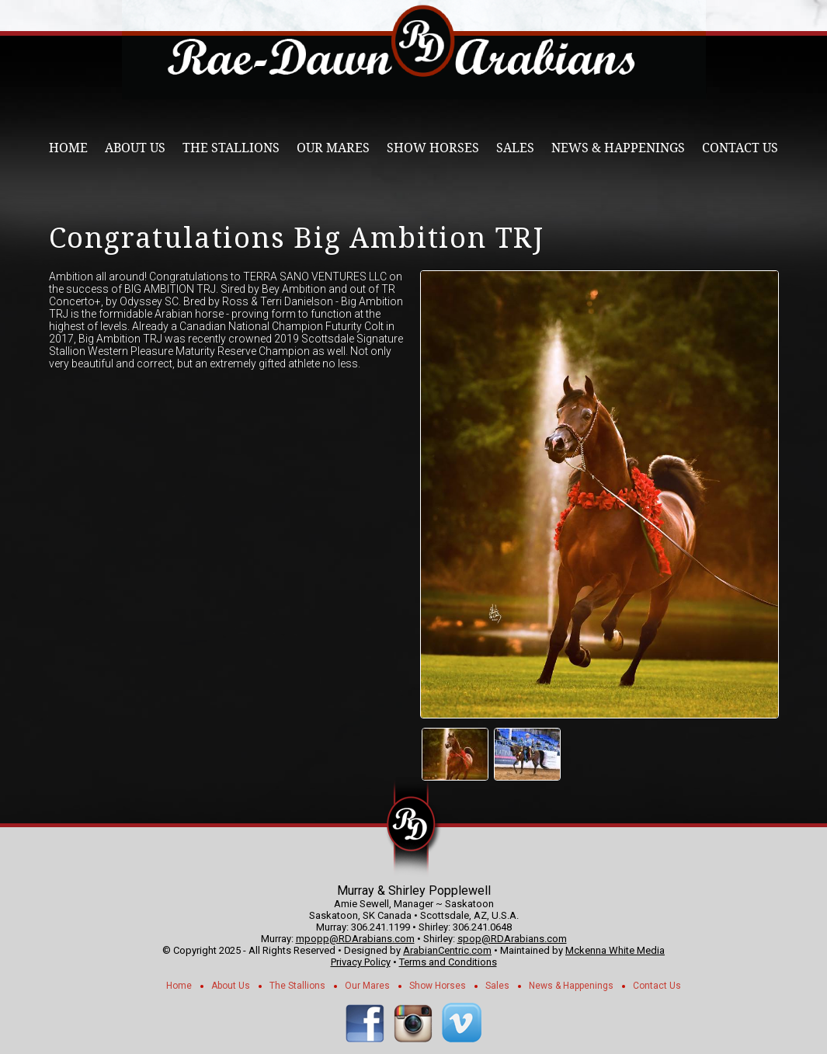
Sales (515, 148)
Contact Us (740, 148)
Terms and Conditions (448, 962)
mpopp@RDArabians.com (355, 938)
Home (68, 148)
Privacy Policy (361, 962)
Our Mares (333, 148)
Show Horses (433, 148)
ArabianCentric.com (447, 950)
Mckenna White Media (615, 950)
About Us (135, 148)
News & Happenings (618, 148)
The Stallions (231, 148)
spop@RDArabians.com (512, 938)
